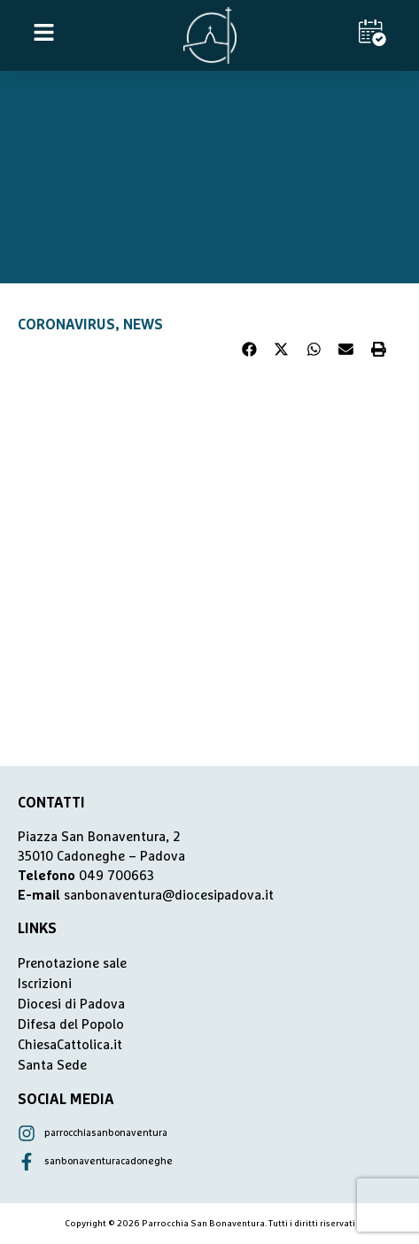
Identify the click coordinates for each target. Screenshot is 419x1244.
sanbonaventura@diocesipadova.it (169, 895)
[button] (250, 350)
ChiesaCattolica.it (70, 1045)
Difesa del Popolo (71, 1025)
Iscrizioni (45, 984)
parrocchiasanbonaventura (105, 1133)
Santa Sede (52, 1065)
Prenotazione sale (72, 963)
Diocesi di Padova (71, 1004)
